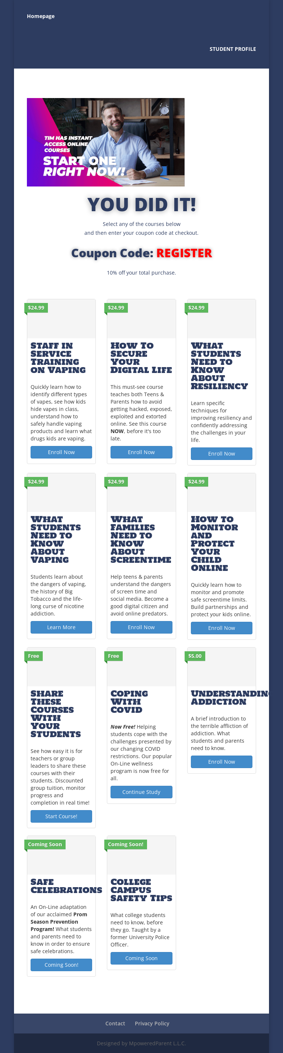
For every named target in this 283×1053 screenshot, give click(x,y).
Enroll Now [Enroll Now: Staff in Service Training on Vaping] (61, 452)
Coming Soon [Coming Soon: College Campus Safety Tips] (141, 958)
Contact (115, 1023)
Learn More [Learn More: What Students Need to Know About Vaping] (61, 627)
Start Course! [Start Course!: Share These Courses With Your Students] (61, 816)
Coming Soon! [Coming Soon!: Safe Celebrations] (61, 964)
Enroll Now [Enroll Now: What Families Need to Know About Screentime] (141, 627)
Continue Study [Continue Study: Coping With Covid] (141, 791)
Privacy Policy (152, 1023)
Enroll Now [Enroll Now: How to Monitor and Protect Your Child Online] (221, 627)
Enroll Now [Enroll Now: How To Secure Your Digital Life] (141, 452)
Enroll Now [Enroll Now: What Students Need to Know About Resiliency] (221, 453)
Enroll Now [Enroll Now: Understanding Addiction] (221, 761)
